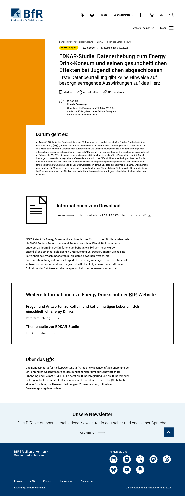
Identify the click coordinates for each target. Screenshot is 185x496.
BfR (55, 145)
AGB (32, 481)
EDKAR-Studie (40, 333)
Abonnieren (92, 433)
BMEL (119, 142)
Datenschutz (88, 481)
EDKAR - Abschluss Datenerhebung (114, 41)
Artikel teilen (88, 92)
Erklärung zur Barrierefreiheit (30, 487)
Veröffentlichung (42, 318)
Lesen (65, 215)
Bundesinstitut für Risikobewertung (76, 41)
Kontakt (47, 481)
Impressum (66, 481)
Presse (103, 14)
